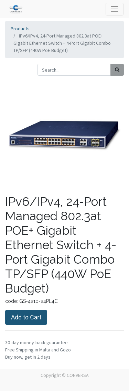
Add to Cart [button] (26, 317)
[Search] (117, 70)
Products (20, 28)
